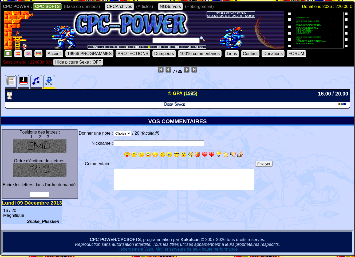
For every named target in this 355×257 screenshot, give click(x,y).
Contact (250, 53)
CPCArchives (119, 6)
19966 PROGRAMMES (89, 53)
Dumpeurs (164, 53)
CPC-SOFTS (47, 6)
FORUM (296, 53)
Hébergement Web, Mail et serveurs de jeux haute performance (177, 249)
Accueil (54, 53)
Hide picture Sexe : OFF (78, 62)
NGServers (170, 6)
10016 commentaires (200, 53)
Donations (273, 53)
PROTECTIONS (132, 53)
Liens (232, 53)
